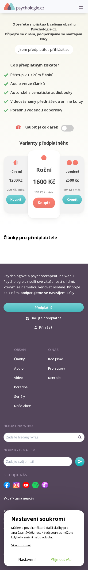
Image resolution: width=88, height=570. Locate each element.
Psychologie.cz (24, 6)
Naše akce (22, 405)
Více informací (21, 545)
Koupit (15, 199)
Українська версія (19, 498)
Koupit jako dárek (44, 127)
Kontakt (54, 377)
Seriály (19, 396)
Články (19, 359)
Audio (18, 368)
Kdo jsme (55, 359)
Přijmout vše (61, 559)
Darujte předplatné (43, 318)
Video (18, 377)
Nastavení (26, 559)
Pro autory (56, 368)
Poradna (21, 387)
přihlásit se (59, 49)
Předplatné (43, 307)
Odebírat (79, 461)
